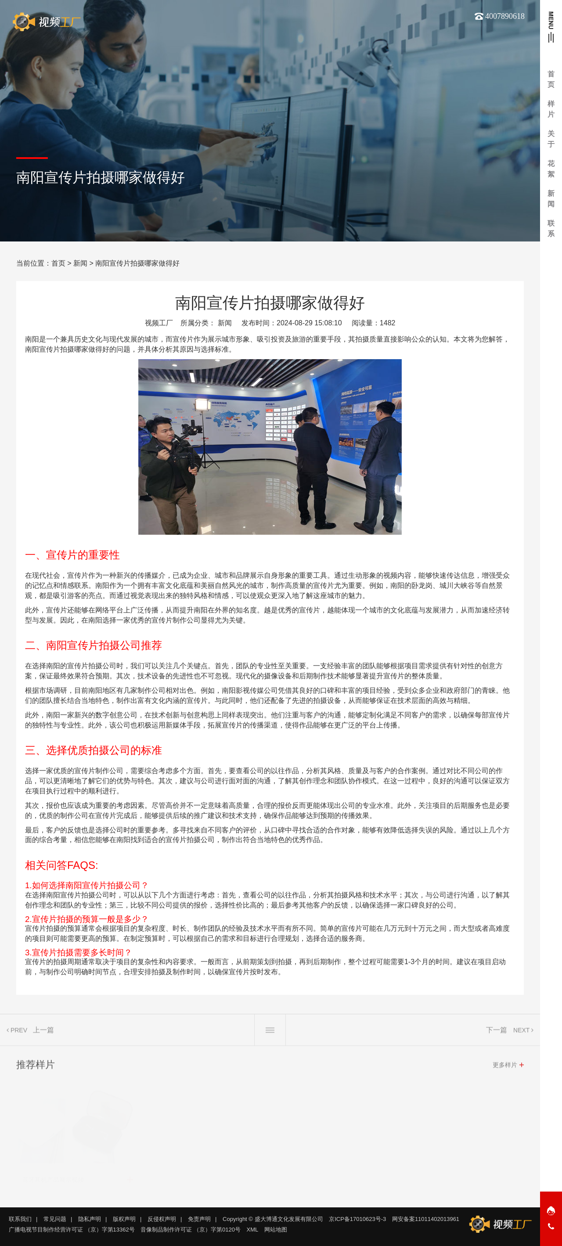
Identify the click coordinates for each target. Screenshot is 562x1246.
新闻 (80, 263)
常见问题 (54, 1219)
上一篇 (43, 1033)
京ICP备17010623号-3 (357, 1219)
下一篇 (496, 1033)
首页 (58, 263)
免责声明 (199, 1219)
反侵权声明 (162, 1219)
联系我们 (20, 1219)
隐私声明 (89, 1219)
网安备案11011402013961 (425, 1219)
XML (253, 1229)
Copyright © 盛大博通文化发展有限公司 (273, 1219)
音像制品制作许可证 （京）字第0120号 (190, 1229)
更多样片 (505, 1068)
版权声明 (124, 1219)
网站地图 (275, 1229)
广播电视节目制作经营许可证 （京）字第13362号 (72, 1229)
